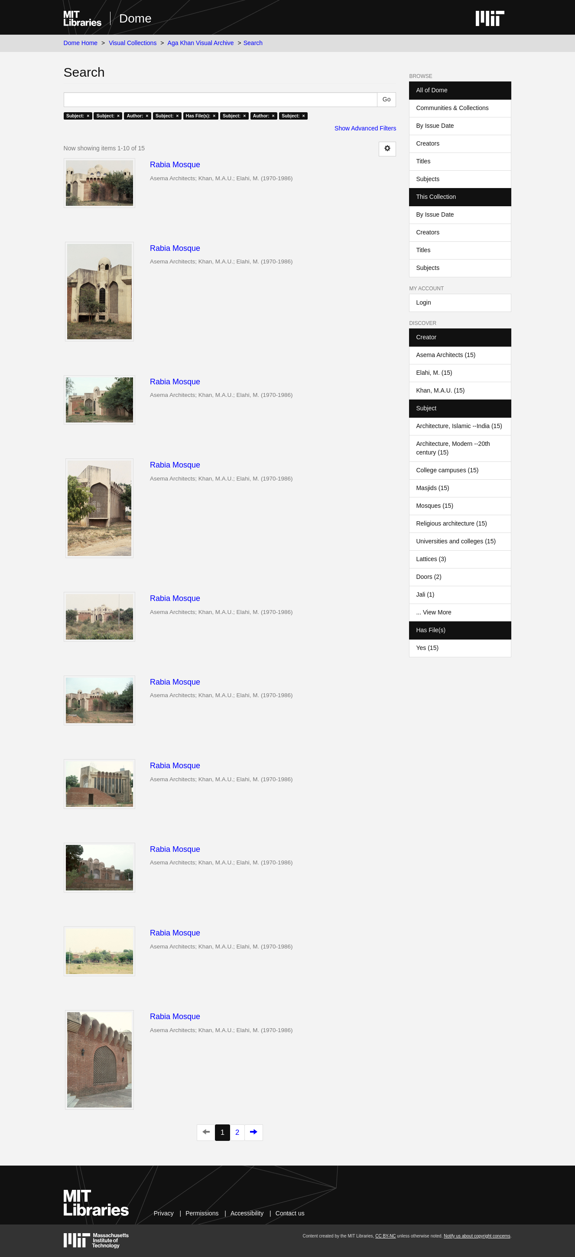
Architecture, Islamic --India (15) (459, 425)
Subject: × (77, 115)
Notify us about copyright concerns (477, 1236)
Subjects (427, 178)
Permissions (201, 1213)
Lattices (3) (431, 558)
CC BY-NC (385, 1236)
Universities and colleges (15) (456, 541)
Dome (135, 18)
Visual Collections (132, 42)
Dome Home (81, 42)
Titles (423, 161)
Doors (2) (428, 576)
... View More (433, 612)
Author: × (138, 115)
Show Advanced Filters (365, 128)
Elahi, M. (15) (434, 372)
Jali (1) (425, 594)
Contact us (290, 1213)
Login (423, 302)
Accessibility (247, 1213)
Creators (427, 143)
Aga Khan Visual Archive (201, 42)
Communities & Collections (452, 107)
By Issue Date (435, 125)
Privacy (164, 1213)
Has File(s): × (201, 115)
